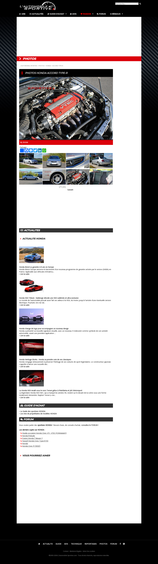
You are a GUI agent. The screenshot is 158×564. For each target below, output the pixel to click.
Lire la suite (24, 274)
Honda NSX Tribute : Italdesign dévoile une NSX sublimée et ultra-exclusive (49, 298)
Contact (66, 551)
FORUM (113, 544)
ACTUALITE (48, 544)
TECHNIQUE (76, 544)
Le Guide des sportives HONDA (32, 411)
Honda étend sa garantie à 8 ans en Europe (36, 267)
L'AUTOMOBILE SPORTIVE (28, 66)
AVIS (66, 544)
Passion (86, 14)
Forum (101, 14)
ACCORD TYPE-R (57, 66)
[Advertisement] (79, 36)
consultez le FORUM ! (89, 425)
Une (22, 14)
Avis (73, 14)
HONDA (48, 66)
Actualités (36, 14)
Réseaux (115, 14)
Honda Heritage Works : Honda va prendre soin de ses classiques (45, 359)
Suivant (70, 190)
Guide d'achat (56, 14)
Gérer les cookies (89, 551)
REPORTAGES (91, 544)
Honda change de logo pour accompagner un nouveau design (44, 328)
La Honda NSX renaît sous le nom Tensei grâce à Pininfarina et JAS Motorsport (50, 390)
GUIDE (58, 544)
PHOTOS (41, 66)
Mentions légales (75, 551)
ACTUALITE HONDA (33, 238)
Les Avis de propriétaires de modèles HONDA (38, 413)
